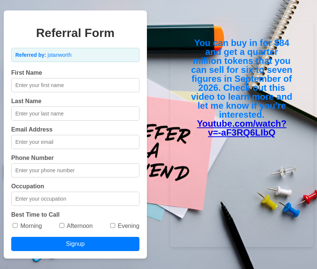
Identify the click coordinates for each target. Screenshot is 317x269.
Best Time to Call (35, 214)
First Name (26, 72)
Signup (75, 244)
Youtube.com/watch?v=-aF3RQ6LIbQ (242, 127)
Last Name (26, 101)
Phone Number (32, 158)
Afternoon (76, 226)
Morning (27, 226)
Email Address (32, 129)
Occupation (27, 186)
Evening (124, 226)
